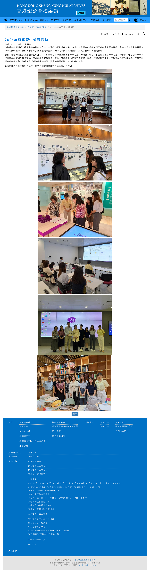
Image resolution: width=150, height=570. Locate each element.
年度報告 (23, 445)
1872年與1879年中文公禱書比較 (43, 534)
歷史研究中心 (15, 452)
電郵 (105, 33)
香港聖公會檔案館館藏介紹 (65, 426)
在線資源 (32, 452)
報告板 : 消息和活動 (37, 27)
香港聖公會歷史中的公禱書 (41, 519)
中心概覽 (12, 456)
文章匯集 (32, 479)
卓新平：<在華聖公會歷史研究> (43, 490)
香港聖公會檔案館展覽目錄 (41, 508)
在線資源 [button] (95, 19)
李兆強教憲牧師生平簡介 (40, 505)
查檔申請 (104, 422)
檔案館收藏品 (58, 422)
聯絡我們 (12, 550)
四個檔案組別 (58, 436)
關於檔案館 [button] (16, 19)
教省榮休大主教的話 (38, 523)
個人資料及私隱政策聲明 (85, 560)
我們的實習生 (121, 431)
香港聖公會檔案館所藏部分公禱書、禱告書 (48, 530)
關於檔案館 (24, 422)
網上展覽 (56, 431)
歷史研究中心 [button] (81, 19)
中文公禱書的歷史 (37, 526)
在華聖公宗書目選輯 (38, 514)
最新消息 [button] (44, 19)
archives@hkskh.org (87, 565)
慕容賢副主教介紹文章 (39, 501)
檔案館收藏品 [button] (31, 19)
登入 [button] (140, 20)
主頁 (10, 422)
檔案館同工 (24, 436)
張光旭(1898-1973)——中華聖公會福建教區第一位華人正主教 (57, 497)
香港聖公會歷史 (35, 461)
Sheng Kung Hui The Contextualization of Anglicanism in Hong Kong (64, 486)
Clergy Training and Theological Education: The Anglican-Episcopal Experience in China (74, 483)
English (80, 13)
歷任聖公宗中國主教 (38, 466)
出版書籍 (12, 461)
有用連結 (32, 544)
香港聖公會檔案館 (15, 27)
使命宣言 (23, 426)
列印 (115, 33)
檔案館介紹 (24, 431)
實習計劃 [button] (67, 19)
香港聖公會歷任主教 (38, 473)
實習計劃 (119, 422)
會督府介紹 (33, 456)
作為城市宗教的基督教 (39, 494)
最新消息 (89, 422)
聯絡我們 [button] (106, 19)
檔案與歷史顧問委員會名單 (32, 441)
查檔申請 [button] (56, 19)
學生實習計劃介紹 (124, 426)
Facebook (128, 33)
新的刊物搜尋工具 (37, 539)
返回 (75, 414)
